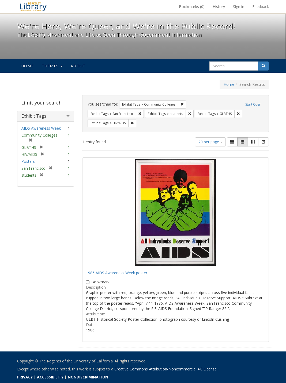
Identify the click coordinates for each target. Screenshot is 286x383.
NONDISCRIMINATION (88, 377)
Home (27, 65)
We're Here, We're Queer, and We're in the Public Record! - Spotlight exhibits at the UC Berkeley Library (33, 6)
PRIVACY (25, 377)
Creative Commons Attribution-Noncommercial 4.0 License (165, 369)
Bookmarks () (192, 6)
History (219, 6)
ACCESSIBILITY (50, 377)
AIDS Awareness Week (41, 128)
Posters (28, 161)
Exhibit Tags (33, 116)
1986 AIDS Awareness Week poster (116, 272)
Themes (52, 65)
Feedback (260, 6)
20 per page (210, 141)
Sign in (238, 6)
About (78, 65)
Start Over (253, 104)
